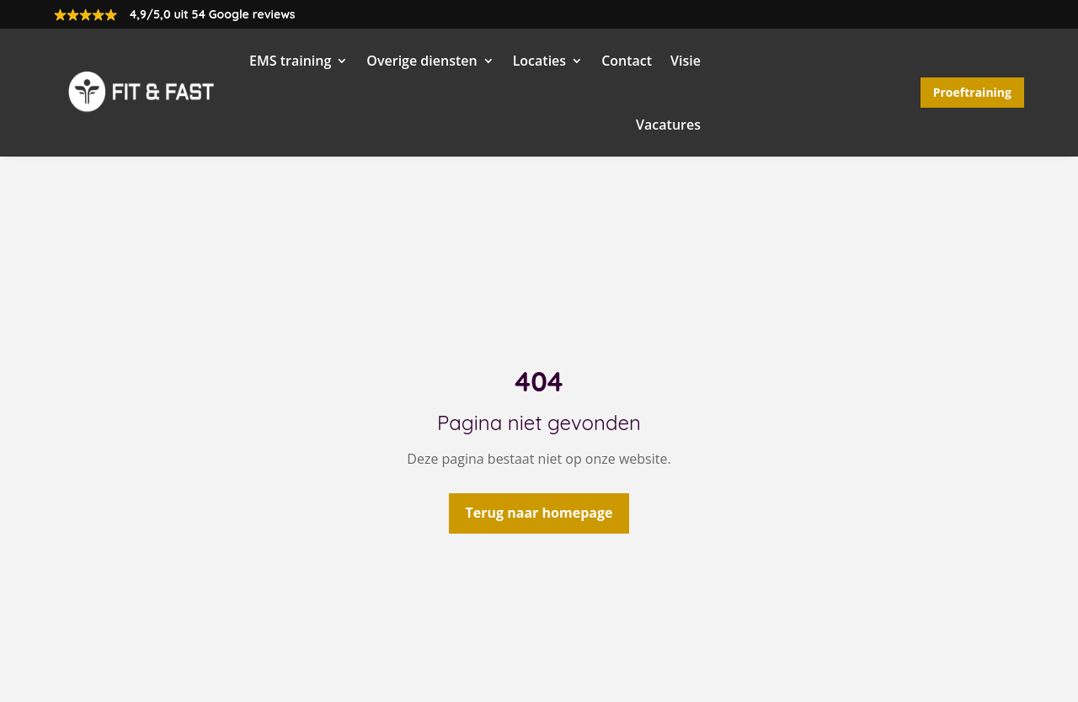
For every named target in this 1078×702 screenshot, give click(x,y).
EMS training (290, 60)
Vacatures (668, 124)
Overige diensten (421, 60)
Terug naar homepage (539, 512)
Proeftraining (972, 92)
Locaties (539, 60)
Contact (626, 60)
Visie (685, 60)
